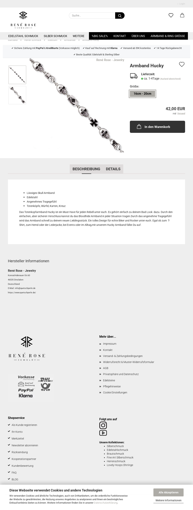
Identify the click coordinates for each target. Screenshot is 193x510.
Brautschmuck (115, 453)
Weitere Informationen (168, 500)
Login (181, 3)
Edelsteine (109, 380)
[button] (182, 15)
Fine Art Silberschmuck (120, 457)
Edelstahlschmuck (117, 449)
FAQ (14, 472)
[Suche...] (120, 15)
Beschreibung (86, 169)
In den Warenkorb (153, 126)
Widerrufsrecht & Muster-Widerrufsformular (128, 362)
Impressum (109, 343)
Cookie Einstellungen (115, 392)
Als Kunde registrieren (24, 424)
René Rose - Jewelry (110, 60)
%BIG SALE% (100, 36)
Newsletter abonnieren (25, 445)
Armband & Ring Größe (168, 36)
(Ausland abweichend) (170, 79)
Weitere (78, 36)
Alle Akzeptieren (168, 492)
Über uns (138, 36)
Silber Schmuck (55, 36)
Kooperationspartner (24, 458)
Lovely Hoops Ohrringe (120, 465)
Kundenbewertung (22, 465)
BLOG (15, 479)
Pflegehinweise (112, 386)
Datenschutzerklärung (105, 502)
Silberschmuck (115, 446)
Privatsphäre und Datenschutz (121, 374)
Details (113, 169)
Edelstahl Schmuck (23, 36)
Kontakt (119, 36)
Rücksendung (20, 452)
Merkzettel (18, 438)
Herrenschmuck (116, 461)
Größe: (134, 86)
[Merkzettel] (171, 15)
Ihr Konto (17, 431)
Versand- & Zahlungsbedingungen (123, 356)
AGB (105, 368)
